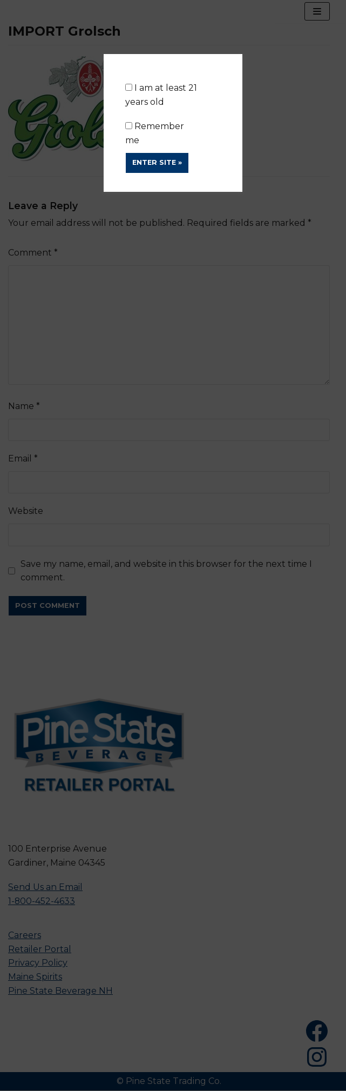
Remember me (154, 133)
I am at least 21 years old (161, 95)
